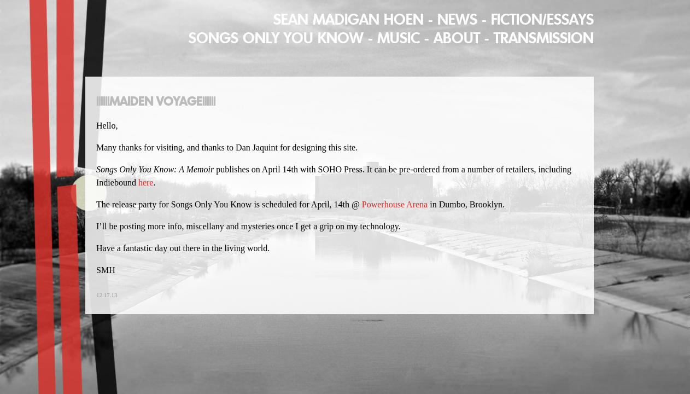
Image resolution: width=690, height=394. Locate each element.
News (457, 20)
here (146, 182)
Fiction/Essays (542, 20)
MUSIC (398, 38)
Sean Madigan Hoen (348, 20)
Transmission (544, 38)
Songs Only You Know (276, 38)
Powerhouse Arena (395, 204)
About (457, 38)
